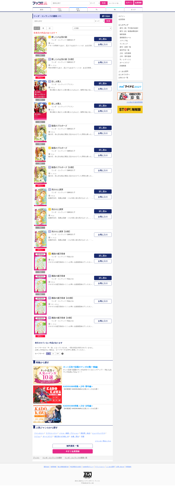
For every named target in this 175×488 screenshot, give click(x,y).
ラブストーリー (51, 433)
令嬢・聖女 (75, 436)
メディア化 (124, 41)
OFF (58, 353)
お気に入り (103, 44)
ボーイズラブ (47, 436)
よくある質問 (123, 71)
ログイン (129, 3)
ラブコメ (37, 436)
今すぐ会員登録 (72, 451)
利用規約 (128, 467)
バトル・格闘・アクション (68, 433)
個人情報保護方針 (63, 467)
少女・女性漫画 (125, 53)
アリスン (70, 84)
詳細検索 (123, 66)
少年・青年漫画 (125, 56)
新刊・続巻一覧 (125, 47)
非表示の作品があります (44, 33)
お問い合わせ (120, 467)
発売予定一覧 (124, 50)
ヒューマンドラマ (98, 433)
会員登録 (138, 3)
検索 (104, 3)
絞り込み (106, 16)
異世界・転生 (85, 433)
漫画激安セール (125, 37)
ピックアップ (123, 25)
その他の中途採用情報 (135, 102)
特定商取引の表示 (75, 467)
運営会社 (46, 467)
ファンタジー (39, 433)
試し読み (103, 39)
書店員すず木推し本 (61, 436)
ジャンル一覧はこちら (103, 441)
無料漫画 (123, 34)
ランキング (124, 44)
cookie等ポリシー (88, 467)
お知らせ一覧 (123, 77)
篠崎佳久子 (71, 40)
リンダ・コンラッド (58, 40)
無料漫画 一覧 (72, 446)
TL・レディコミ (125, 59)
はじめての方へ (124, 74)
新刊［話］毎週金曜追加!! (129, 31)
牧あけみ (70, 257)
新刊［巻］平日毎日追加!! (129, 28)
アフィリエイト (100, 467)
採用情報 (53, 467)
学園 (82, 436)
